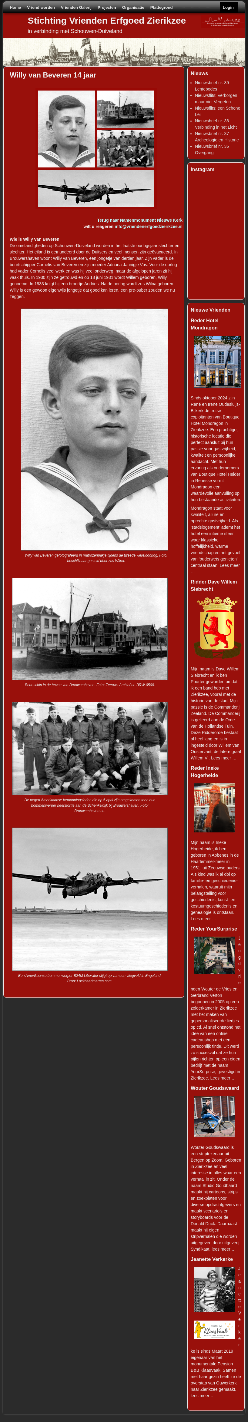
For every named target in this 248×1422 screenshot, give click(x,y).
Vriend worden (41, 7)
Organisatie (133, 7)
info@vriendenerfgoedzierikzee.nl (149, 226)
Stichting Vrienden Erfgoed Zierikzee (107, 20)
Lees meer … (223, 758)
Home (15, 7)
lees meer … (224, 1249)
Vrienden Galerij (76, 7)
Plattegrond (161, 7)
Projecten (107, 7)
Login (228, 7)
